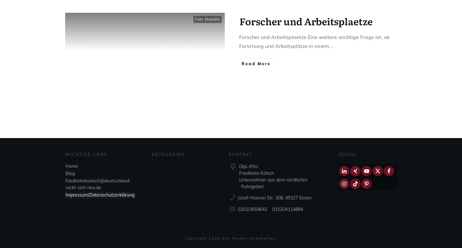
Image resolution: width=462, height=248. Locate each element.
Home (71, 166)
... (332, 46)
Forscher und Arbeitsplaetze (306, 21)
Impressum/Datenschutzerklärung (99, 195)
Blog (70, 173)
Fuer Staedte (207, 19)
